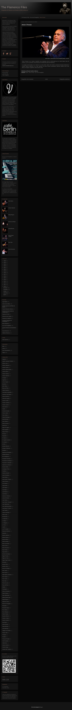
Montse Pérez (5, 564)
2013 (5, 281)
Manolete (4, 533)
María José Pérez (5, 543)
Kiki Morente (4, 516)
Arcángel (4, 377)
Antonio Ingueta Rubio (6, 369)
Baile (3, 346)
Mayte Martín (5, 551)
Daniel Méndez (5, 419)
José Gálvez (10, 201)
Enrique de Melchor (6, 448)
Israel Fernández (5, 475)
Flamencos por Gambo (7, 316)
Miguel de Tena (5, 558)
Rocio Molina (5, 609)
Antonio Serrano (5, 373)
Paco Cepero (5, 576)
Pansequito (4, 589)
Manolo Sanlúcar (5, 535)
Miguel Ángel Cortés (6, 560)
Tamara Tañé (5, 632)
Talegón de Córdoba (6, 630)
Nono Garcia (5, 572)
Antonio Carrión (5, 367)
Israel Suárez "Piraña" (11, 236)
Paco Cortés (4, 578)
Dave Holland (5, 421)
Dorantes (4, 433)
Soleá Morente (11, 228)
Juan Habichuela (5, 504)
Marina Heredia (5, 541)
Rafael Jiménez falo (6, 597)
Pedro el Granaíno (6, 591)
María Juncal (5, 545)
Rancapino (4, 605)
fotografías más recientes (27, 79)
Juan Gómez (5, 500)
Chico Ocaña (5, 415)
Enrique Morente (5, 446)
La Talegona (4, 522)
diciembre (5, 287)
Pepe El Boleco (5, 593)
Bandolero (4, 384)
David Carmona (5, 423)
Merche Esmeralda (6, 553)
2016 (5, 276)
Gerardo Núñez (5, 466)
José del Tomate (5, 498)
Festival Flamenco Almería (7, 309)
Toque (3, 352)
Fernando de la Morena (7, 460)
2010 (5, 286)
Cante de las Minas (6, 303)
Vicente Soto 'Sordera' (6, 649)
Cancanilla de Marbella (7, 392)
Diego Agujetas (5, 429)
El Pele (3, 444)
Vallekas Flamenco (6, 332)
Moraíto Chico (5, 566)
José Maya (4, 489)
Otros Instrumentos (6, 350)
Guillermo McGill (5, 473)
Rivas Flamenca (5, 323)
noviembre (5, 289)
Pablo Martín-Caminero (7, 574)
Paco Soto (10, 242)
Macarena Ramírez (6, 531)
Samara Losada (5, 618)
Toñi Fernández (5, 640)
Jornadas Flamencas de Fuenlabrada (7, 321)
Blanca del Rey (5, 388)
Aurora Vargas (5, 381)
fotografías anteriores (65, 79)
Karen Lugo (4, 514)
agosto (4, 294)
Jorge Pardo (4, 485)
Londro (3, 527)
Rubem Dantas (5, 614)
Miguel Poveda (5, 556)
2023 (5, 265)
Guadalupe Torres (6, 469)
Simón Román (5, 624)
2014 (5, 279)
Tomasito (4, 634)
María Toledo (5, 549)
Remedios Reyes (5, 607)
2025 (5, 262)
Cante (27, 72)
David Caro (4, 425)
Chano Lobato (5, 413)
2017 (5, 274)
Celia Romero (5, 406)
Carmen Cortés (5, 400)
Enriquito (4, 450)
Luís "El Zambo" (5, 529)
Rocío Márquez (5, 612)
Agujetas (4, 359)
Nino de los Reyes (12, 221)
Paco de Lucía (5, 582)
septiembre (5, 292)
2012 (5, 282)
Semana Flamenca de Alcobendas (9, 327)
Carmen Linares (5, 404)
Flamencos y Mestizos (6, 318)
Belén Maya (4, 386)
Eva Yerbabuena (5, 456)
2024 (5, 264)
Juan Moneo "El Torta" (6, 508)
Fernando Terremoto (6, 458)
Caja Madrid (4, 301)
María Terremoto (11, 249)
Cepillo (3, 408)
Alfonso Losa (5, 363)
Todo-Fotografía (5, 74)
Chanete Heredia (5, 411)
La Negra (4, 520)
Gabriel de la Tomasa (6, 464)
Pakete (3, 587)
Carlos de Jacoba (5, 398)
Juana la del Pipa (5, 512)
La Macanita (4, 518)
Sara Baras (4, 622)
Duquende (4, 435)
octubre (5, 291)
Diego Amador (5, 431)
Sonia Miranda (5, 628)
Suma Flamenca (5, 330)
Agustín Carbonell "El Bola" (7, 361)
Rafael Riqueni (11, 214)
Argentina (4, 379)
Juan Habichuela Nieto (6, 506)
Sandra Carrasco (5, 620)
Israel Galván (5, 477)
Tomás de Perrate (6, 638)
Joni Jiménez (5, 483)
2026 (5, 260)
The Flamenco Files (14, 7)
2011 (5, 284)
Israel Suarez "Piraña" (6, 479)
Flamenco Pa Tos (5, 314)
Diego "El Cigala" (5, 427)
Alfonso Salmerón (6, 365)
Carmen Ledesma (6, 402)
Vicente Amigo (5, 647)
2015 (5, 277)
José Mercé (4, 493)
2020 (5, 269)
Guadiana (4, 471)
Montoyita (4, 562)
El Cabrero (4, 437)
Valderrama (4, 643)
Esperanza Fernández (6, 452)
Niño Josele (4, 570)
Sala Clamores (5, 339)
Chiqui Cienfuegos (6, 417)
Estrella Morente (5, 454)
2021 (5, 267)
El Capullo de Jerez (6, 439)
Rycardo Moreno (5, 616)
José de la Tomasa (6, 495)
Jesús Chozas (32, 72)
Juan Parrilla (4, 510)
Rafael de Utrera (5, 601)
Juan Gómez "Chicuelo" (7, 502)
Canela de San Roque (6, 394)
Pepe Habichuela (5, 595)
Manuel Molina (5, 539)
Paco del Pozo (5, 585)
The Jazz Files (5, 72)
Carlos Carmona (5, 396)
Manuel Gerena (5, 537)
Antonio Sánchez (11, 207)
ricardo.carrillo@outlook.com (8, 65)
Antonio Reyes (5, 371)
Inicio (46, 79)
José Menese (5, 491)
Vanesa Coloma (5, 645)
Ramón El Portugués (6, 603)
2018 (5, 272)
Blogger (41, 707)
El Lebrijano (4, 442)
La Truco (4, 524)
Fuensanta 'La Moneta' (7, 462)
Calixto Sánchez (5, 390)
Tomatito (4, 636)
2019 (5, 270)
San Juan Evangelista (34, 17)
